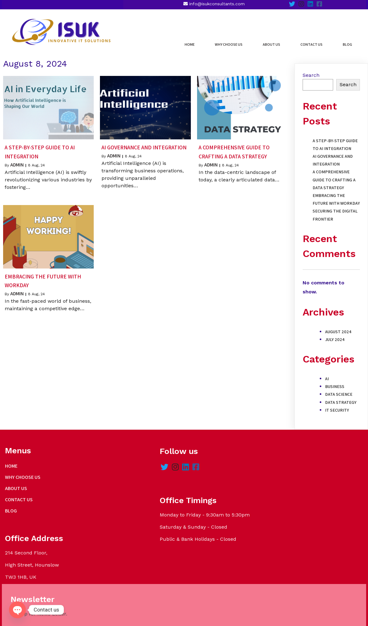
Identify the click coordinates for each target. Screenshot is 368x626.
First (258, 509)
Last (292, 509)
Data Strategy (340, 397)
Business (334, 381)
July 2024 (335, 334)
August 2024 (338, 326)
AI (327, 373)
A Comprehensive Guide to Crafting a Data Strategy (334, 174)
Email (262, 521)
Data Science (338, 389)
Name (263, 489)
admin (17, 159)
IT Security (337, 405)
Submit (268, 550)
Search (311, 70)
